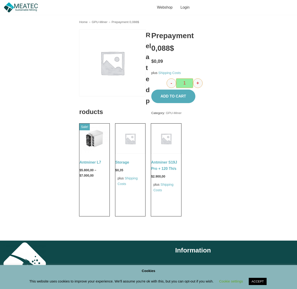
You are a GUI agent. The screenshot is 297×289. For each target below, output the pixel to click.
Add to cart (173, 96)
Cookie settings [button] (231, 281)
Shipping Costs (169, 73)
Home (83, 22)
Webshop (164, 7)
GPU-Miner (99, 22)
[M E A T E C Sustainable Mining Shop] (22, 7)
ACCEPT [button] (258, 281)
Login (185, 7)
